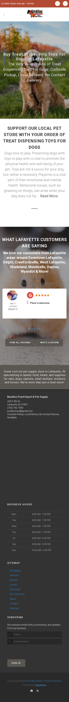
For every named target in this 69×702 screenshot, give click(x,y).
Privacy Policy (35, 681)
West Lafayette (52, 262)
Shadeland (18, 267)
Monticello (36, 267)
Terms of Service (52, 681)
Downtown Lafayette (45, 258)
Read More (49, 196)
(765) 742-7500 (15, 407)
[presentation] (24, 650)
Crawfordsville (26, 262)
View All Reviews (20, 342)
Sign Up (16, 663)
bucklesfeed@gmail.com (20, 411)
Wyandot (28, 271)
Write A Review (49, 342)
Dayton (52, 267)
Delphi (8, 262)
